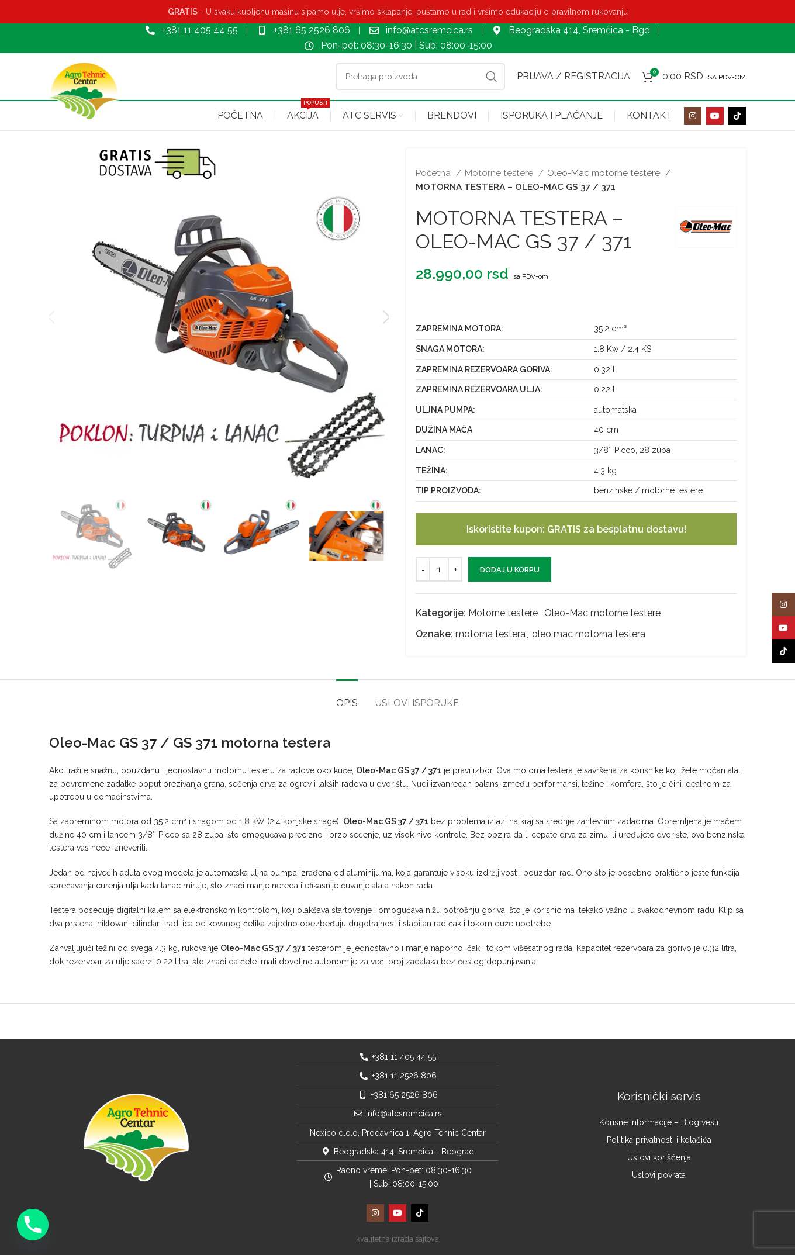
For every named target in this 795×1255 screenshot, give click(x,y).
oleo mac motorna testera (588, 633)
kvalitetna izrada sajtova (397, 1239)
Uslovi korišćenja (659, 1157)
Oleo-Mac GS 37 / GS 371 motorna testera (190, 742)
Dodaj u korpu (510, 569)
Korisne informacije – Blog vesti (658, 1122)
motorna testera (490, 633)
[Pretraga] (420, 76)
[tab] (347, 697)
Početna (434, 173)
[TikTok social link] (737, 116)
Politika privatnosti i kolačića (659, 1140)
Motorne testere (500, 173)
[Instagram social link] (692, 116)
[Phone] (33, 1224)
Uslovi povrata (659, 1175)
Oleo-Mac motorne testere (604, 173)
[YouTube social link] (715, 116)
